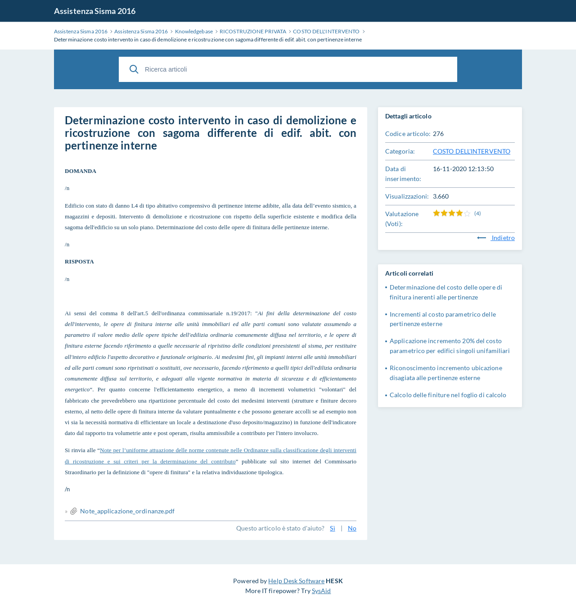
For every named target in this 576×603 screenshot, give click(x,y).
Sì (332, 528)
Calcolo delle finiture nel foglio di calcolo (448, 395)
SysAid (321, 590)
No (352, 528)
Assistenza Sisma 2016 (94, 11)
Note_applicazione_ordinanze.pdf (127, 511)
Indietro (496, 237)
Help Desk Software (296, 581)
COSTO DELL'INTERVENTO (471, 151)
